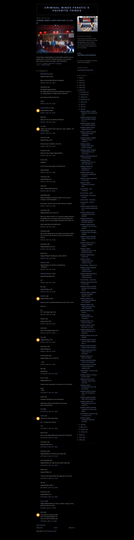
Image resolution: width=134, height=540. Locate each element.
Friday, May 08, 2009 (47, 83)
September (84, 99)
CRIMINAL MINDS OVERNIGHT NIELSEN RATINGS (87, 419)
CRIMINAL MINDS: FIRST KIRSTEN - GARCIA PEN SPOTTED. (87, 381)
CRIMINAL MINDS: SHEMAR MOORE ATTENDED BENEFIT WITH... (88, 294)
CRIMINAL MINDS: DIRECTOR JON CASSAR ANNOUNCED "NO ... (88, 208)
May (82, 109)
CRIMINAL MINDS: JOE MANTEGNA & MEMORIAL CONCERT (88, 174)
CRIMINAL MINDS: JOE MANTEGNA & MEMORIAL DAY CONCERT (88, 300)
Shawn (42, 415)
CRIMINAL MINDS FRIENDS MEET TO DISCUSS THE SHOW (88, 238)
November (84, 94)
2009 (80, 90)
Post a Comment (40, 525)
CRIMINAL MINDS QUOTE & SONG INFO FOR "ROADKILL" (88, 351)
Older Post (71, 527)
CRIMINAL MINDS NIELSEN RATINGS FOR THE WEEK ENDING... (88, 232)
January (83, 432)
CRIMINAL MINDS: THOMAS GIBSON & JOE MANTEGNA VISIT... (88, 113)
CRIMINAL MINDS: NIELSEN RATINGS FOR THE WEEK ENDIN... (88, 288)
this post (87, 44)
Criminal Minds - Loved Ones (88, 279)
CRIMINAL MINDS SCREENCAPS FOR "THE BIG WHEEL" (88, 387)
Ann (41, 126)
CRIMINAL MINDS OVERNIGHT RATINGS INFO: (87, 184)
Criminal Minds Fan (45, 108)
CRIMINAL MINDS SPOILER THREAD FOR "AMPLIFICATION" (88, 269)
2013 (80, 80)
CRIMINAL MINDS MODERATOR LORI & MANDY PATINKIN (87, 145)
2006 (80, 440)
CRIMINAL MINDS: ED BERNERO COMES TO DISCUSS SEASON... (87, 220)
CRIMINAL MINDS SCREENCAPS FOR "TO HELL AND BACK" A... (87, 162)
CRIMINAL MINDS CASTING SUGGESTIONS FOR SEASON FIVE (88, 366)
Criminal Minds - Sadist (86, 193)
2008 (80, 435)
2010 (80, 87)
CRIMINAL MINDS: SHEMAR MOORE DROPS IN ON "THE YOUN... (88, 151)
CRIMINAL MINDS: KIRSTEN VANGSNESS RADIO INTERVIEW (88, 133)
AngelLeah (43, 262)
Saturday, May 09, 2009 (49, 373)
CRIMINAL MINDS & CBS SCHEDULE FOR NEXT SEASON (87, 214)
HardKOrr (43, 296)
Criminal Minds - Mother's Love (88, 265)
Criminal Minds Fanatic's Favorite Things (67, 9)
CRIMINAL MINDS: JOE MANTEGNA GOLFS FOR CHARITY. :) (88, 403)
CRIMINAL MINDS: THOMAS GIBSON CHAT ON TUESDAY (88, 139)
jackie (42, 512)
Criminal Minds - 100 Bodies (87, 199)
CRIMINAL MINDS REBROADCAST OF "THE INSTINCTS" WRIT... (88, 250)
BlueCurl (42, 378)
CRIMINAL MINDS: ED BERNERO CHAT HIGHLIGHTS (86, 168)
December (84, 92)
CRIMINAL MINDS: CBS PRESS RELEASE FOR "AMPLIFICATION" (87, 306)
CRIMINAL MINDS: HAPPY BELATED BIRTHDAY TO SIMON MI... (87, 331)
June (82, 106)
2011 (80, 85)
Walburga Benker (45, 74)
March (82, 427)
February (83, 429)
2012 (80, 82)
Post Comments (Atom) (50, 531)
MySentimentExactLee (46, 273)
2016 (80, 78)
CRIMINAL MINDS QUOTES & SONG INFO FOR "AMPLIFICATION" (88, 275)
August (83, 102)
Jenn (41, 337)
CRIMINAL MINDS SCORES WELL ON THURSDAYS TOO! (88, 393)
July (82, 104)
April (82, 424)
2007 (80, 437)
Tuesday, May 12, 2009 (48, 521)
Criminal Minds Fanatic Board (85, 70)
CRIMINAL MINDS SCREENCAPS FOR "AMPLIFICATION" (86, 261)
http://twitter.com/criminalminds (87, 55)
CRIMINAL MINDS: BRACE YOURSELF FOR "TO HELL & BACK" (88, 226)
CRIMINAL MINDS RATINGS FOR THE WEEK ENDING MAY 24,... (88, 119)
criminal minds (45, 64)
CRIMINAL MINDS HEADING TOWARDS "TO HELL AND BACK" (88, 409)
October (83, 97)
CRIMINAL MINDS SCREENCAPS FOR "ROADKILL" (86, 316)
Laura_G (42, 501)
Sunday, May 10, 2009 (48, 508)
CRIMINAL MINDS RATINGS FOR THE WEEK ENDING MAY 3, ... (88, 341)
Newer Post (39, 527)
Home (55, 527)
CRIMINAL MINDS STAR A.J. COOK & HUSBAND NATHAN (88, 244)
